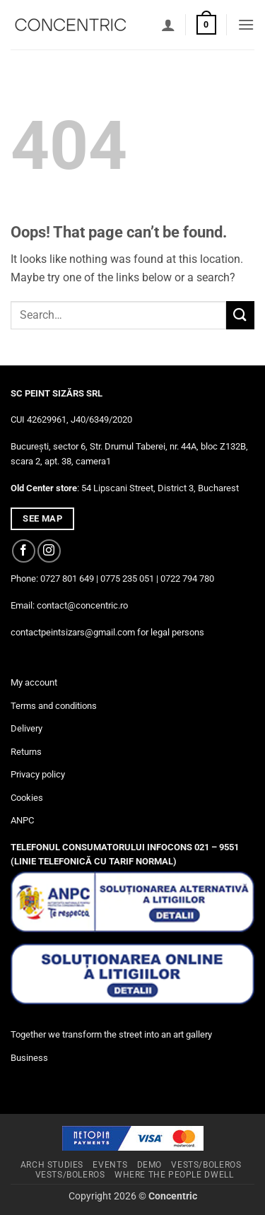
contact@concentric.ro (82, 605)
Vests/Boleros (206, 1165)
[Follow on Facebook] (23, 551)
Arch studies (51, 1165)
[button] (206, 25)
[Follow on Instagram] (49, 551)
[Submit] (240, 315)
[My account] (168, 24)
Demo (149, 1165)
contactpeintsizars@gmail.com (73, 632)
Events (110, 1165)
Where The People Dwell (173, 1175)
